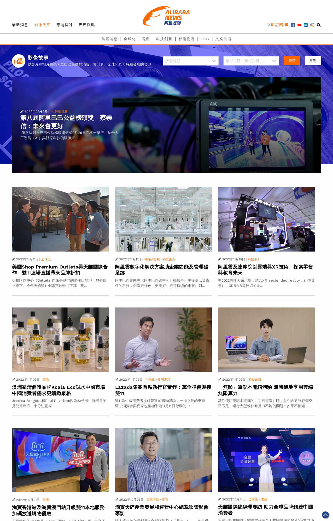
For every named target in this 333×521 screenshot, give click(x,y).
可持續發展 (59, 111)
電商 (146, 39)
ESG (205, 39)
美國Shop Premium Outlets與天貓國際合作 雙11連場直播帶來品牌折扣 (60, 270)
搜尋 (292, 60)
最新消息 (20, 25)
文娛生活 (223, 39)
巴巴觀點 (87, 25)
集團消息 (109, 39)
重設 (313, 60)
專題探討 (65, 25)
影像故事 (42, 25)
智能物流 (186, 39)
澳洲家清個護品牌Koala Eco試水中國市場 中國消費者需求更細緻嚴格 (58, 390)
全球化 (130, 39)
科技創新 (164, 39)
